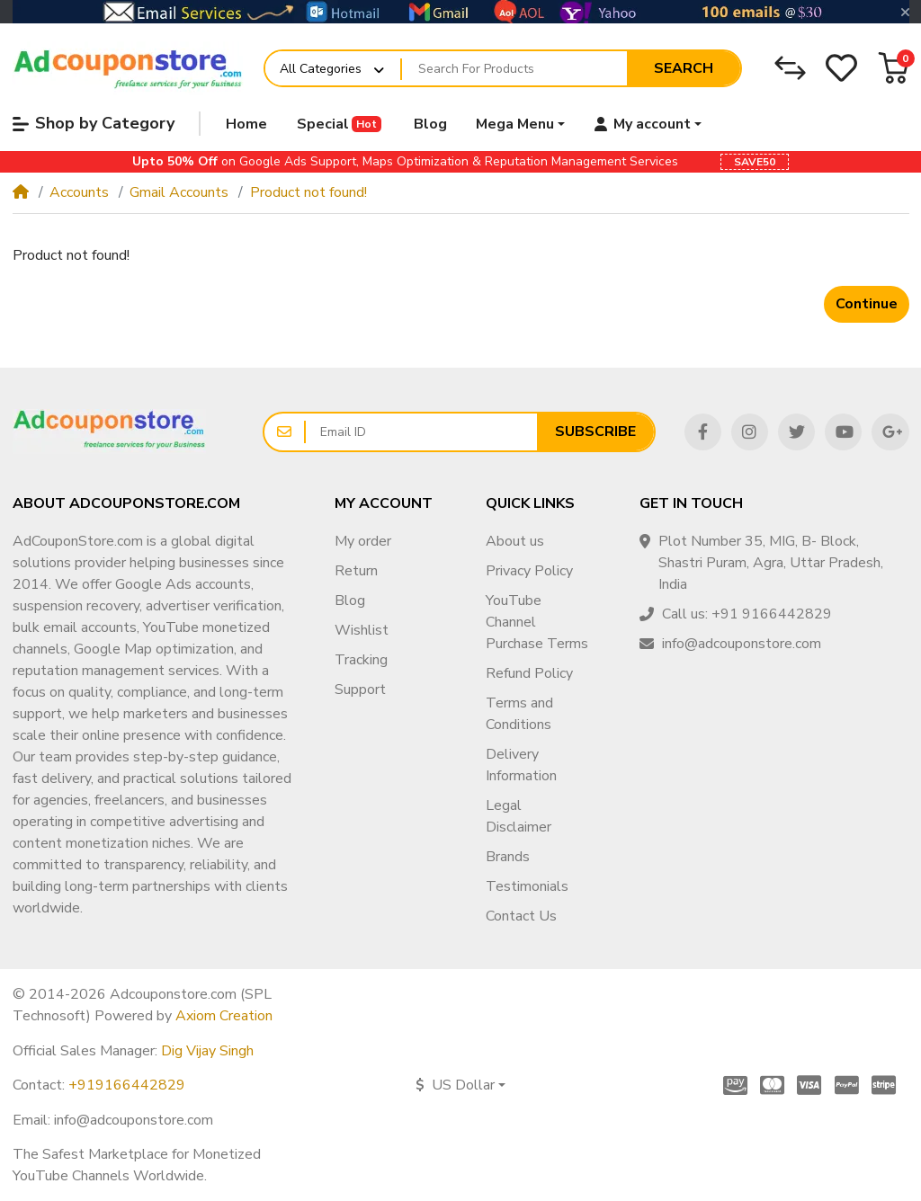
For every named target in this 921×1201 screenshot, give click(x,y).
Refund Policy (529, 673)
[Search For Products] (514, 68)
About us (515, 541)
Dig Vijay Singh (207, 1051)
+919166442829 (126, 1085)
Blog (350, 600)
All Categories (321, 68)
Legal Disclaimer (518, 816)
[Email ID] (421, 432)
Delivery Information (521, 765)
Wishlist (362, 630)
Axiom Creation (224, 1016)
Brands (508, 857)
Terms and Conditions (519, 713)
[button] (893, 68)
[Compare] (790, 68)
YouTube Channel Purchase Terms (537, 622)
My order (363, 541)
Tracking (361, 660)
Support (360, 689)
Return (356, 571)
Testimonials (527, 886)
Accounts (79, 192)
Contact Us (521, 916)
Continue (867, 304)
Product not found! (308, 192)
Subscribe (595, 431)
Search (683, 68)
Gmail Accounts (179, 192)
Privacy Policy (529, 571)
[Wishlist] (841, 68)
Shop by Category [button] (93, 123)
